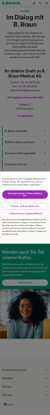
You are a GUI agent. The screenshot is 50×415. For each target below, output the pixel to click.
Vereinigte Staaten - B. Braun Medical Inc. (25, 194)
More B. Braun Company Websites (25, 213)
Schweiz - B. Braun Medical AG (25, 206)
